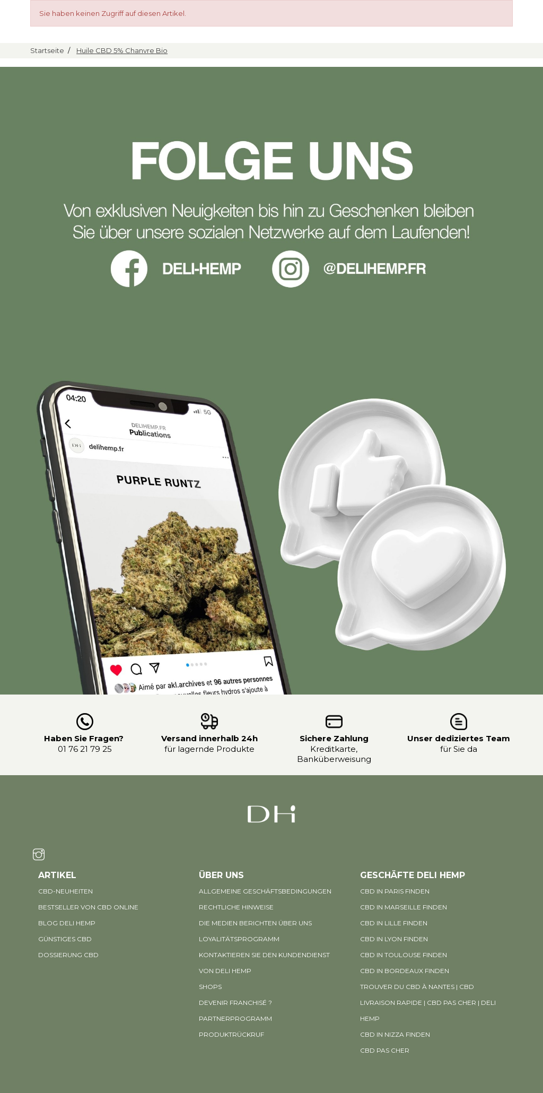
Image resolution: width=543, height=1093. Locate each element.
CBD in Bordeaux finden (404, 971)
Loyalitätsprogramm (239, 939)
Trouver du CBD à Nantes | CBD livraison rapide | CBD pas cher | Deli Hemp (428, 1002)
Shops (210, 987)
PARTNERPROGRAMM (235, 1018)
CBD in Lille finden (393, 923)
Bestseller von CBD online (88, 907)
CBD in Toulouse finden (403, 955)
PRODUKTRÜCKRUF (231, 1034)
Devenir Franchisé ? (235, 1003)
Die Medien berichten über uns (255, 923)
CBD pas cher (384, 1050)
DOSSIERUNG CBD (68, 955)
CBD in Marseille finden (403, 907)
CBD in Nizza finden (395, 1034)
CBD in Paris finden (395, 891)
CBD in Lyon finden (394, 939)
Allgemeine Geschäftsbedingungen (265, 891)
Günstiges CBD (65, 939)
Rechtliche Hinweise (236, 907)
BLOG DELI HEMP (66, 923)
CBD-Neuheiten (65, 891)
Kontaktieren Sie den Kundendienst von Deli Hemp (264, 963)
